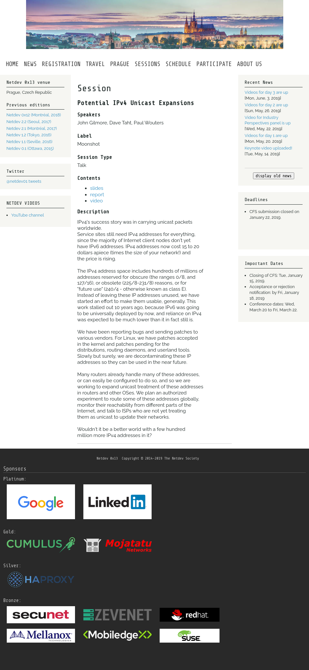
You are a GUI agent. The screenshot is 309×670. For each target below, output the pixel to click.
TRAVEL (95, 64)
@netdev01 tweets (23, 181)
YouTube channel (27, 215)
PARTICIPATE (214, 64)
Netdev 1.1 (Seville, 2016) (29, 141)
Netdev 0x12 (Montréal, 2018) (33, 114)
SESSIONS (147, 64)
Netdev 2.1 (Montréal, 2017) (31, 128)
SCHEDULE (178, 64)
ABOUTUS (249, 64)
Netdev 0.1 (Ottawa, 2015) (30, 148)
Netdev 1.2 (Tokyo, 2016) (29, 134)
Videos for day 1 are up (266, 135)
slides (96, 188)
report (97, 195)
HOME (12, 64)
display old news (274, 175)
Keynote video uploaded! (268, 148)
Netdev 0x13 (107, 458)
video (96, 201)
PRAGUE (119, 64)
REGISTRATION (61, 64)
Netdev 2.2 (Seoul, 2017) (28, 121)
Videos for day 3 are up (266, 92)
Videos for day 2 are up (266, 104)
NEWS (30, 64)
